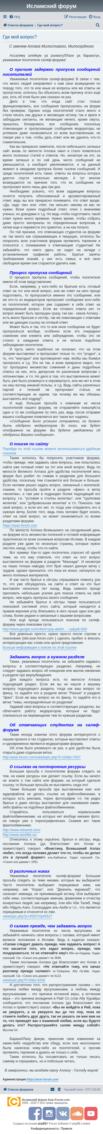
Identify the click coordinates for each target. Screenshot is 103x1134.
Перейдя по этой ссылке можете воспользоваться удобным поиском (51, 451)
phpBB (42, 1123)
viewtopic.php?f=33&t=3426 (24, 980)
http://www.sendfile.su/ (20, 835)
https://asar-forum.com (20, 525)
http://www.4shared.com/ (21, 830)
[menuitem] (14, 17)
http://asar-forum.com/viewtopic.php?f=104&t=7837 (42, 757)
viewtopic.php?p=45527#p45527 (27, 916)
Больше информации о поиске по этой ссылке (39, 647)
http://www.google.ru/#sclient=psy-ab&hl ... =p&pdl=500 (45, 629)
